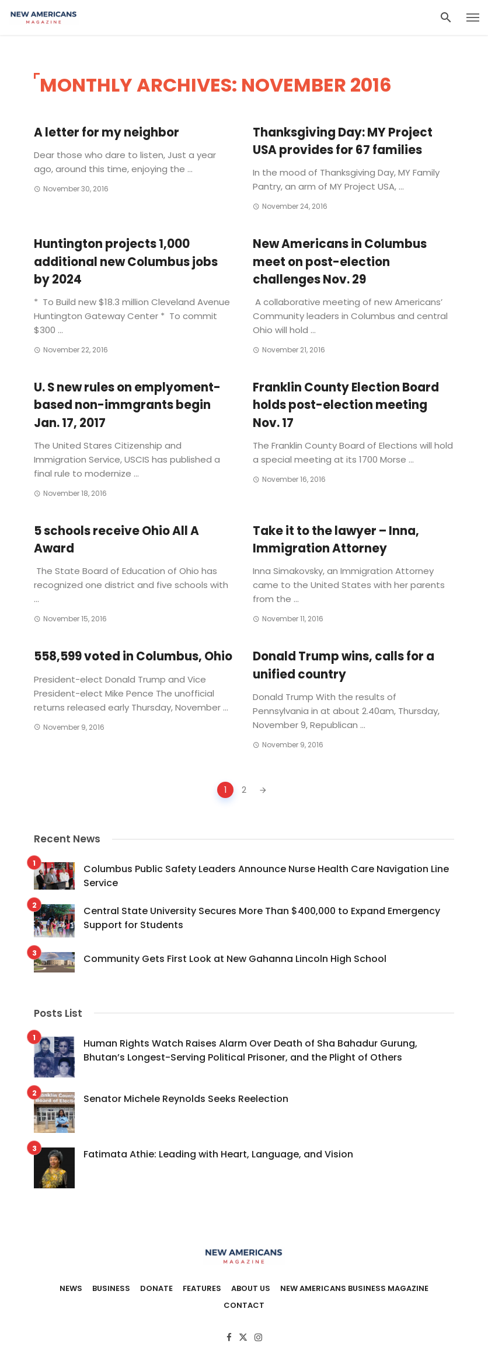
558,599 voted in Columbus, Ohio (133, 656)
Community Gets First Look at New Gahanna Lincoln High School (234, 958)
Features (202, 1288)
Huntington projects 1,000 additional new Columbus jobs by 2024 (126, 261)
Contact (244, 1305)
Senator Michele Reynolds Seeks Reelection (185, 1098)
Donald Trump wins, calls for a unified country (343, 665)
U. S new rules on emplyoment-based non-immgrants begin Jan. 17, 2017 (127, 405)
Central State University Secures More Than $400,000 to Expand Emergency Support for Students (261, 918)
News (71, 1288)
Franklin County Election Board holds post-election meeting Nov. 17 (346, 405)
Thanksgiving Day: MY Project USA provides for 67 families (343, 141)
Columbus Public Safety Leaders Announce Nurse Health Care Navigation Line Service (266, 876)
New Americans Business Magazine (354, 1288)
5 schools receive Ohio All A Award (116, 540)
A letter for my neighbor (106, 132)
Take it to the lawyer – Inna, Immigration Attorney (336, 540)
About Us (250, 1288)
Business (111, 1288)
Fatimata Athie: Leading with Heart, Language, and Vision (218, 1154)
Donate (156, 1288)
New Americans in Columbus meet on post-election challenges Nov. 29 (340, 261)
